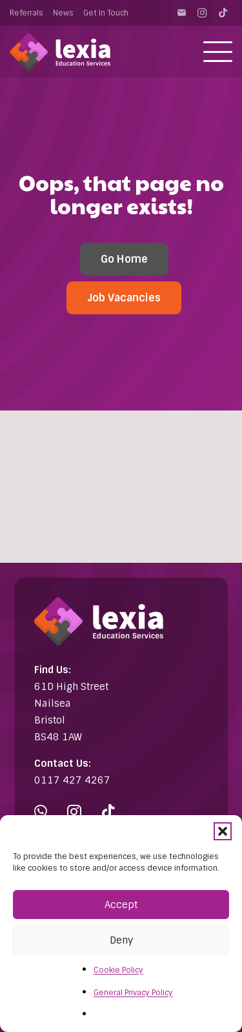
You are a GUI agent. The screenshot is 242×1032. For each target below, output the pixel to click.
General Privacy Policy (133, 992)
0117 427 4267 (72, 780)
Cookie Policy (118, 970)
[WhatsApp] (40, 811)
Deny (121, 940)
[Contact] (181, 13)
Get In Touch (105, 13)
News (63, 13)
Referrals (26, 13)
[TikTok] (222, 13)
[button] (222, 831)
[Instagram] (202, 13)
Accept (121, 904)
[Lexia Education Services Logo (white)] (60, 52)
